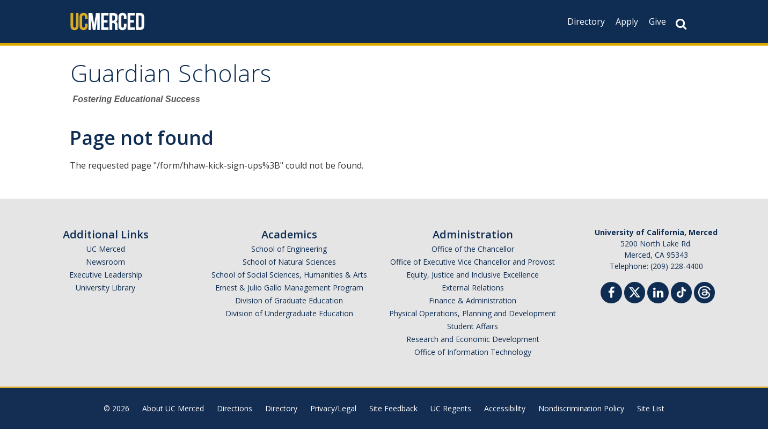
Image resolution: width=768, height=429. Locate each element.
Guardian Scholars (170, 77)
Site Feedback (393, 408)
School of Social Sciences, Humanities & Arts (289, 275)
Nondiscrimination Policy (581, 408)
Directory (586, 21)
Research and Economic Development (472, 339)
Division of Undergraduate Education (289, 313)
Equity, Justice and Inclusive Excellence (472, 275)
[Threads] (704, 291)
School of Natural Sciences (289, 262)
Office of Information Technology (472, 352)
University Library (105, 287)
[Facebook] (611, 294)
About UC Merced (173, 408)
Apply (627, 21)
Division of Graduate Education (289, 300)
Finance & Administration (472, 300)
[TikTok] (681, 291)
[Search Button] (681, 23)
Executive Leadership (105, 275)
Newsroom (105, 262)
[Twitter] (634, 291)
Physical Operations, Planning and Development (472, 313)
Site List (650, 408)
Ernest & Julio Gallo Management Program (289, 287)
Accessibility (504, 408)
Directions (234, 408)
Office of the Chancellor (472, 249)
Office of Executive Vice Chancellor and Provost (472, 262)
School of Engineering (289, 249)
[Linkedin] (658, 294)
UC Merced (105, 249)
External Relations (473, 287)
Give (657, 21)
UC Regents (450, 408)
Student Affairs (472, 326)
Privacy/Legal (333, 408)
